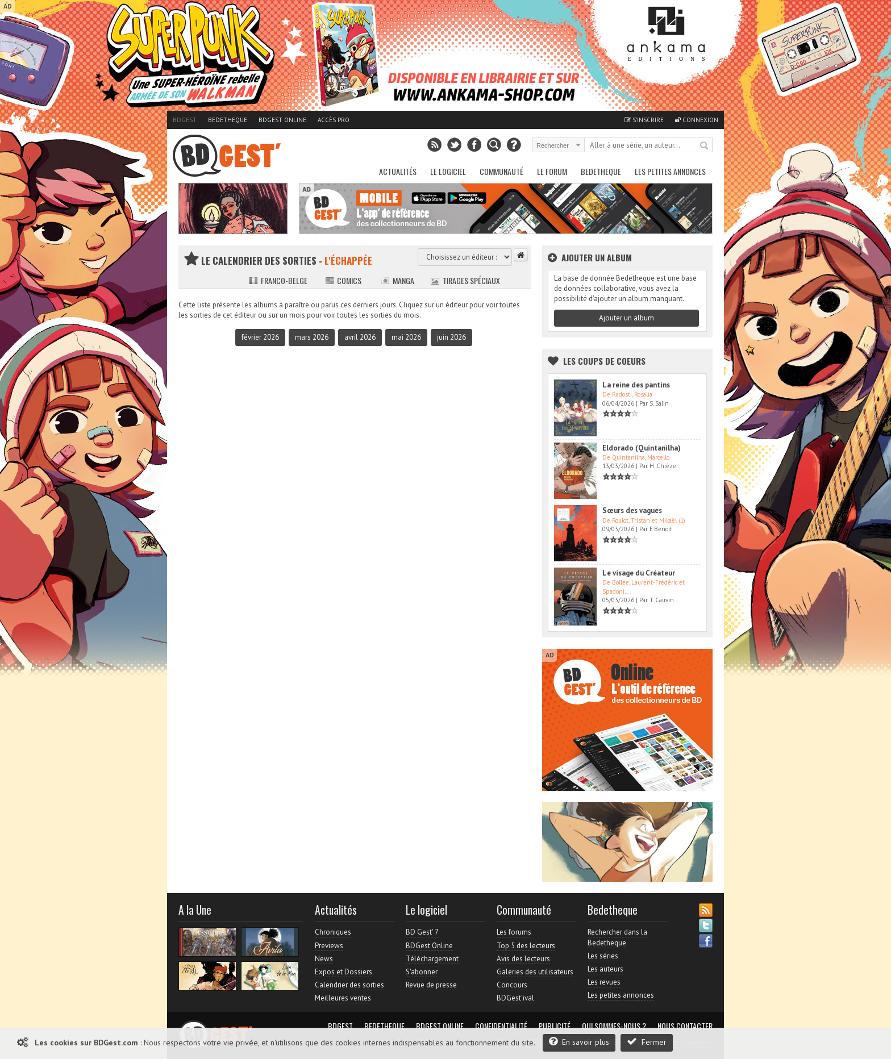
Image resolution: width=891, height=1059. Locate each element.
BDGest (185, 120)
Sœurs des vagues (632, 510)
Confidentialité (501, 1026)
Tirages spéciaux (465, 280)
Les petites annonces (670, 171)
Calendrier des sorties (349, 985)
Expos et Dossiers (343, 972)
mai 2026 (406, 337)
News (324, 959)
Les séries (603, 956)
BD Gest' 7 (422, 932)
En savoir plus (579, 1041)
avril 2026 (360, 337)
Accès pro (333, 120)
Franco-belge (278, 280)
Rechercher (704, 146)
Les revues (604, 982)
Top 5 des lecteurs (526, 945)
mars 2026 (311, 337)
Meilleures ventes (343, 998)
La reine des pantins (636, 385)
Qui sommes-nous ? (614, 1026)
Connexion (696, 120)
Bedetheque (227, 120)
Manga (397, 280)
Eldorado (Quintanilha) (641, 448)
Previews (329, 945)
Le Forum (552, 171)
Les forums (514, 932)
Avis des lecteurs (523, 959)
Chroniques (333, 932)
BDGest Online (282, 120)
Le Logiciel (448, 171)
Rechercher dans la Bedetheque (617, 937)
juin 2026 (451, 337)
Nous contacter (685, 1026)
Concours (512, 985)
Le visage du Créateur (638, 573)
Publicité (555, 1026)
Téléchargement (432, 959)
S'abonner (422, 972)
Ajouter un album (626, 318)
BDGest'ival (515, 998)
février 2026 (260, 337)
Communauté (501, 171)
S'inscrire (644, 120)
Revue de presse (431, 985)
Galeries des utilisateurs (535, 972)
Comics (343, 280)
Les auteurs (605, 969)
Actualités (398, 171)
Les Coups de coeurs (604, 361)
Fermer (647, 1041)
